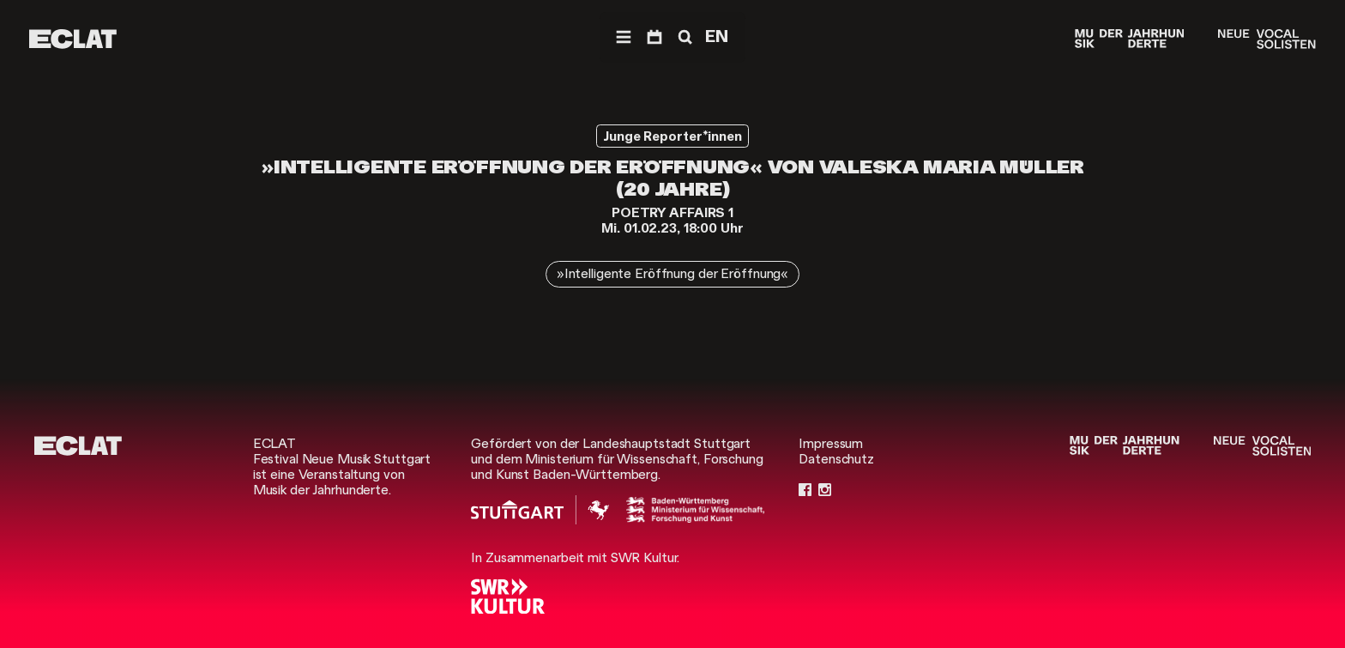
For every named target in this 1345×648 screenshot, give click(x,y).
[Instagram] (824, 490)
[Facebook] (805, 490)
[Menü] (623, 37)
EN (716, 36)
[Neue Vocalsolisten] (1266, 39)
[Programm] (654, 37)
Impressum (831, 443)
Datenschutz (836, 459)
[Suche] (683, 37)
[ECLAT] (73, 39)
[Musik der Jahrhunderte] (1130, 39)
